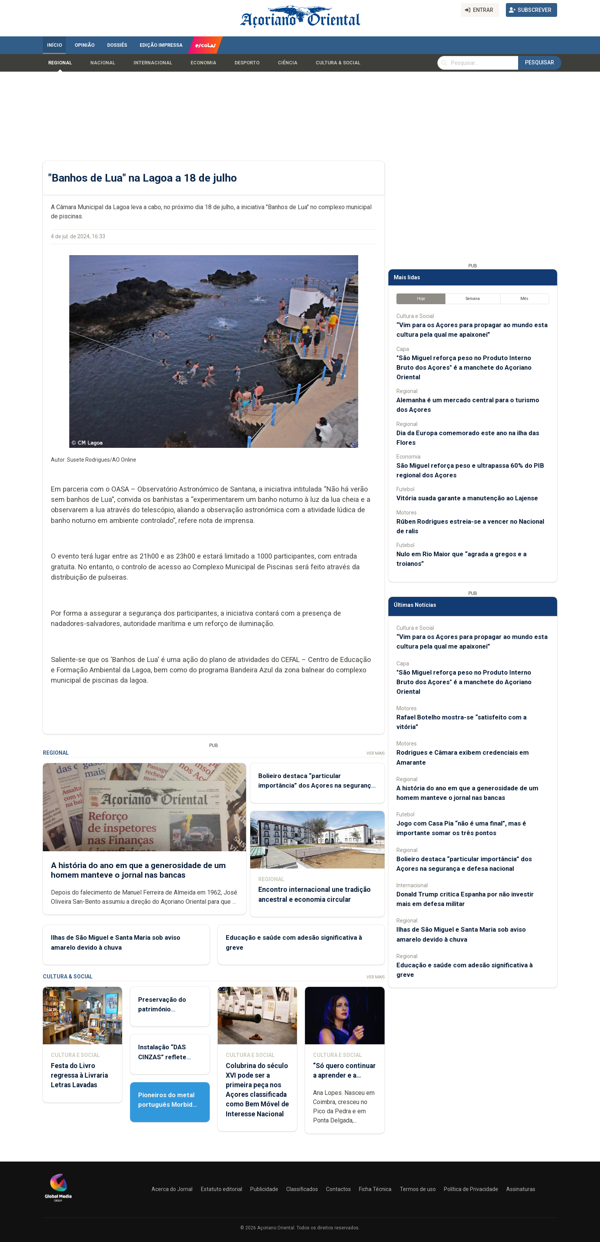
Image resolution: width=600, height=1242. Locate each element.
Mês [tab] (524, 298)
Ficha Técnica (375, 1189)
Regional (60, 63)
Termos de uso (418, 1189)
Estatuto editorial (221, 1189)
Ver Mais (376, 753)
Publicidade (264, 1189)
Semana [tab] (473, 298)
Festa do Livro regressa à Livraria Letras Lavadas (79, 1075)
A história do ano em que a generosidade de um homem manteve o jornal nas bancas (138, 869)
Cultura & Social (338, 63)
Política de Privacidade (471, 1189)
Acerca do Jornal (172, 1189)
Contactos (338, 1189)
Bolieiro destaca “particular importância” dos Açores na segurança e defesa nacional (316, 785)
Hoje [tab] (421, 298)
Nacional (102, 63)
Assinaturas (520, 1189)
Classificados (302, 1189)
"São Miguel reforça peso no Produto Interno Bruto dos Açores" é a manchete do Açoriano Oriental (464, 367)
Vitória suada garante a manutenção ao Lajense (467, 498)
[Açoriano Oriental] (58, 1202)
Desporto (247, 63)
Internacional (153, 63)
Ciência (287, 63)
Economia (203, 63)
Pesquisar (539, 62)
